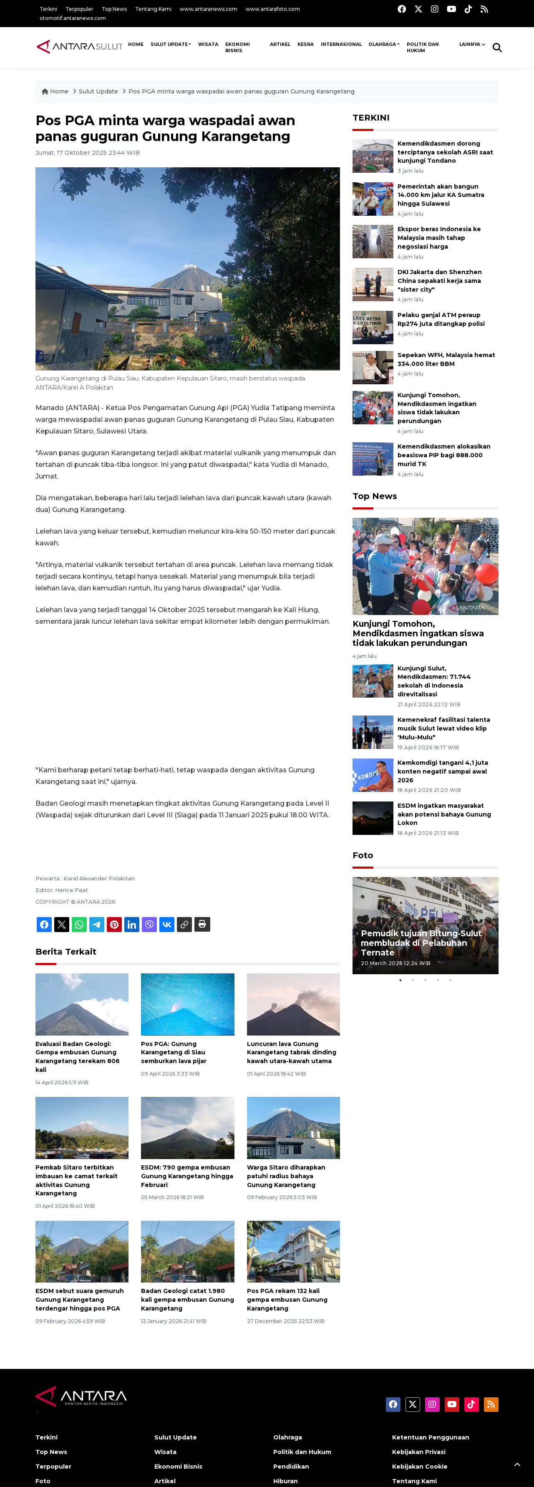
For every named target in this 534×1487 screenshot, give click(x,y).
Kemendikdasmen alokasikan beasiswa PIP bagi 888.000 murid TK (444, 455)
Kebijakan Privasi (419, 1452)
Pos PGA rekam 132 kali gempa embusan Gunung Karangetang (287, 1299)
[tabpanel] (426, 925)
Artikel (280, 44)
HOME (136, 44)
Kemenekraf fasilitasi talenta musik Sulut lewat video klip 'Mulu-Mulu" (444, 728)
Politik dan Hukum (423, 47)
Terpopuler (79, 9)
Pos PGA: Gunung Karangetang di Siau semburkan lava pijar (174, 1052)
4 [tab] (438, 980)
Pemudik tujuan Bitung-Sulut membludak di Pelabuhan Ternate (421, 943)
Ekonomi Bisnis (237, 47)
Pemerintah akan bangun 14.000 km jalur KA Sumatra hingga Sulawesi (441, 195)
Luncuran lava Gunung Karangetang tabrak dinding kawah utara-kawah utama (291, 1052)
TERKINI (371, 118)
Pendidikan (291, 1466)
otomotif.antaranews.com (73, 18)
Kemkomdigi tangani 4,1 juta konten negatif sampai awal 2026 (443, 771)
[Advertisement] (187, 696)
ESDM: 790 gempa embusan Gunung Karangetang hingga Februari (187, 1176)
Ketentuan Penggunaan (430, 1437)
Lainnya (469, 44)
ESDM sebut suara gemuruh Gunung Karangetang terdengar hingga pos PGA (79, 1299)
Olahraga (382, 44)
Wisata (208, 44)
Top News (114, 9)
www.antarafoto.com (273, 9)
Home (56, 91)
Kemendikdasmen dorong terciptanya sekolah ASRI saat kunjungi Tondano (445, 152)
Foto (363, 855)
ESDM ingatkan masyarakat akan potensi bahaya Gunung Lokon (444, 814)
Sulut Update (169, 44)
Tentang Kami (153, 9)
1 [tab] (400, 980)
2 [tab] (413, 980)
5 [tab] (450, 980)
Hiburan (285, 1481)
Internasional (341, 44)
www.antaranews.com (208, 9)
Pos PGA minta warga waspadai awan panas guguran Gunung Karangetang (241, 91)
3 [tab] (425, 980)
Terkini (48, 9)
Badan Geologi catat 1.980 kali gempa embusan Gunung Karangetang (187, 1299)
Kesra (305, 44)
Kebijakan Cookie (420, 1466)
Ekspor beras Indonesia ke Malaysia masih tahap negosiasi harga (439, 237)
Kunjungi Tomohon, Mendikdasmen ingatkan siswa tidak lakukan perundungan (437, 408)
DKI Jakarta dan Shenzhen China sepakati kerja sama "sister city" (440, 280)
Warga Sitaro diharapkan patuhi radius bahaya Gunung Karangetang (286, 1176)
